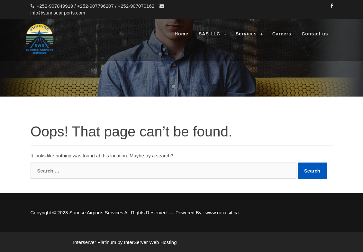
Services (246, 33)
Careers (281, 33)
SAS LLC (209, 33)
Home (181, 33)
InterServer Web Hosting (150, 242)
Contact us (315, 33)
